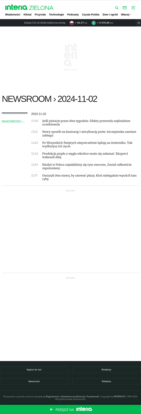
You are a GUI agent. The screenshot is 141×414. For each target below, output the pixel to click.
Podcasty (73, 14)
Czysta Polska (90, 14)
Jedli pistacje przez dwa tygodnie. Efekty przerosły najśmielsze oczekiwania (86, 122)
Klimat (27, 14)
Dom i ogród (110, 14)
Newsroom (34, 381)
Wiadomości (12, 14)
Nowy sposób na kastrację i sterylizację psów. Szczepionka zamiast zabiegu (89, 133)
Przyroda (40, 14)
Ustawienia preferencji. (73, 396)
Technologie (56, 14)
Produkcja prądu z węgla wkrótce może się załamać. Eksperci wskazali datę (85, 155)
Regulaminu (52, 396)
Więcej (126, 14)
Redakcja (106, 369)
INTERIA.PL (120, 396)
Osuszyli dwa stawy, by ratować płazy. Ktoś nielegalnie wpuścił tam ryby (89, 177)
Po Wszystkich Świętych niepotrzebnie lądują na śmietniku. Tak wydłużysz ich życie (87, 144)
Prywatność (92, 396)
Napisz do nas (34, 369)
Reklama (106, 381)
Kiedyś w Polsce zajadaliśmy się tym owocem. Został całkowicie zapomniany (87, 166)
